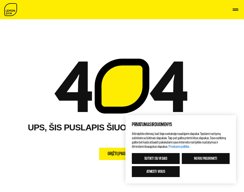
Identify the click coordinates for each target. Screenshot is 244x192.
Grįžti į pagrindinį (122, 153)
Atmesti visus (155, 172)
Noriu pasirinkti (205, 159)
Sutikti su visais (155, 159)
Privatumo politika (179, 146)
